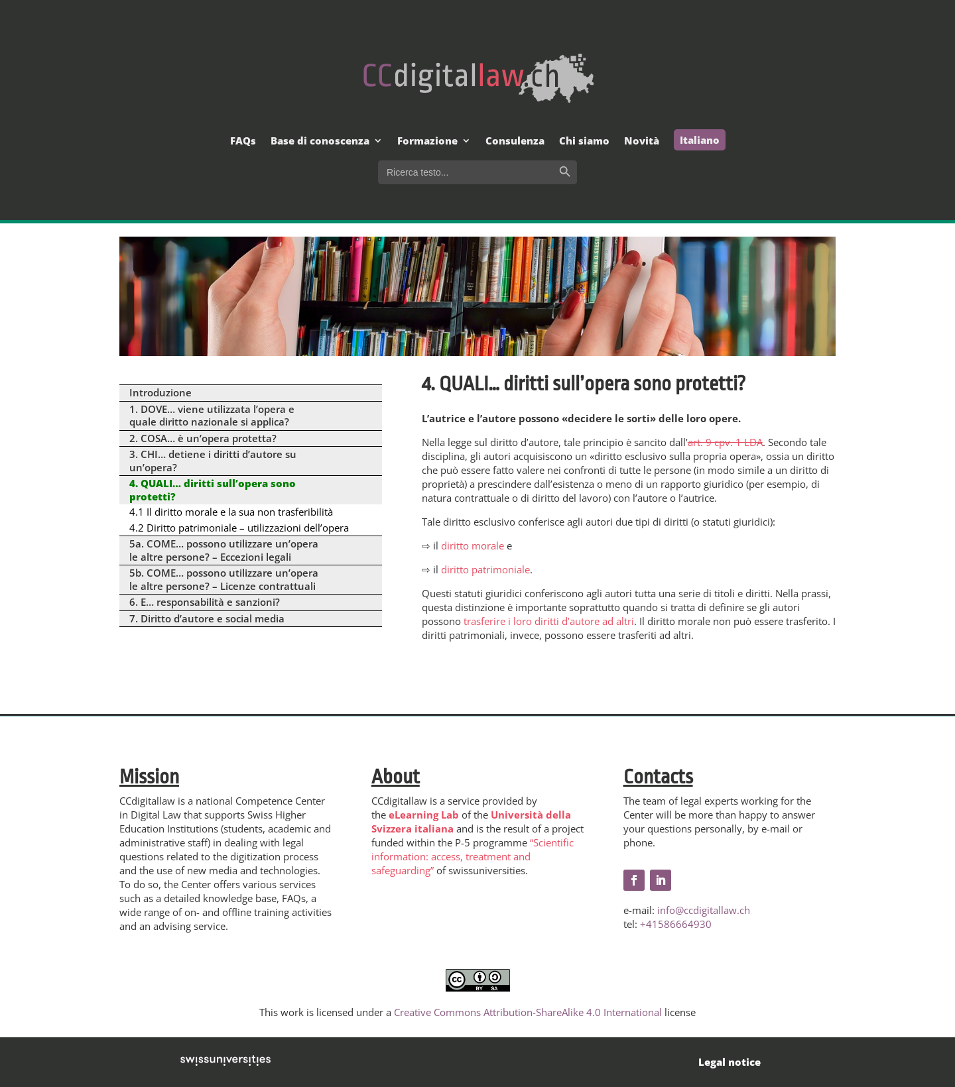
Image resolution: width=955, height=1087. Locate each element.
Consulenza (514, 141)
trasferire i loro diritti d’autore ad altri (549, 621)
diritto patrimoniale (485, 569)
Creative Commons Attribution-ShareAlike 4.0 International (528, 1012)
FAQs (243, 141)
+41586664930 (676, 924)
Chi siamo (584, 141)
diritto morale (472, 545)
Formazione (427, 141)
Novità (641, 141)
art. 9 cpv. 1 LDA (725, 442)
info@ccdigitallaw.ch (703, 910)
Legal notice (729, 1061)
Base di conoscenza (320, 141)
